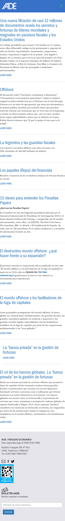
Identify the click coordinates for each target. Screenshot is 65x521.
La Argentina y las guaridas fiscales (27, 142)
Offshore (7, 89)
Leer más (6, 75)
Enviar (8, 512)
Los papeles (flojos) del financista (26, 170)
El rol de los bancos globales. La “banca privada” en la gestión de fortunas (31, 374)
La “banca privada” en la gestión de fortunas (31, 350)
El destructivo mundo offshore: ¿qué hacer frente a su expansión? (28, 253)
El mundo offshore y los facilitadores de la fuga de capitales (31, 300)
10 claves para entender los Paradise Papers (29, 200)
